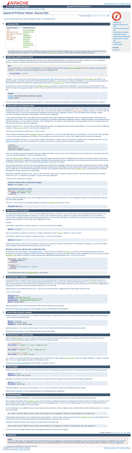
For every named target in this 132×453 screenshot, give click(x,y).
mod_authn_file (12, 32)
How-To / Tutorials (40, 9)
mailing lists (119, 442)
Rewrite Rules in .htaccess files (20, 335)
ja (101, 16)
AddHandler (27, 36)
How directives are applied (120, 32)
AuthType (26, 39)
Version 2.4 (30, 9)
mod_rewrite (78, 111)
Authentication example (119, 34)
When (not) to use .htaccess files (20, 106)
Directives (112, 3)
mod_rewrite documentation (21, 363)
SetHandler (27, 37)
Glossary (122, 3)
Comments (116, 49)
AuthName (26, 41)
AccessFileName (29, 30)
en (92, 16)
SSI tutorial (18, 331)
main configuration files (47, 79)
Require (26, 47)
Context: (10, 96)
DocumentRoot (32, 272)
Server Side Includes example (121, 36)
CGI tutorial (18, 391)
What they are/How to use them (20, 57)
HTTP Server (12, 9)
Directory (54, 53)
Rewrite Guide (42, 162)
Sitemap (128, 3)
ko (104, 16)
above (10, 285)
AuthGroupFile (28, 45)
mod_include (11, 37)
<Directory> (18, 128)
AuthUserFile (28, 43)
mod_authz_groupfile (14, 34)
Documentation (21, 9)
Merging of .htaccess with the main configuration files (25, 249)
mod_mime (10, 39)
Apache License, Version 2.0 (22, 449)
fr (98, 16)
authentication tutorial (21, 309)
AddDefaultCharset (45, 86)
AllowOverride (28, 32)
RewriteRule (18, 158)
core (8, 30)
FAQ (118, 3)
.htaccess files (117, 22)
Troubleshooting (117, 44)
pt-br (108, 16)
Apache (5, 9)
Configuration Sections (36, 251)
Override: (11, 98)
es (96, 16)
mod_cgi (9, 36)
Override (23, 88)
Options (26, 34)
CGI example (117, 42)
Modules (106, 3)
